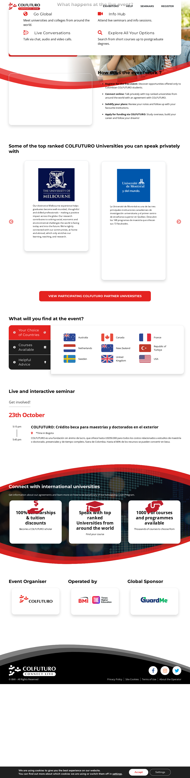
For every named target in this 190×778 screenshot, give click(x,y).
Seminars (147, 6)
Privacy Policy (114, 649)
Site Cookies (132, 649)
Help (129, 6)
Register (167, 6)
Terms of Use (149, 649)
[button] (11, 207)
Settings (160, 772)
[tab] (29, 303)
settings (117, 774)
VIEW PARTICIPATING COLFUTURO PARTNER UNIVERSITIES (95, 266)
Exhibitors (111, 6)
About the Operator (170, 649)
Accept (139, 772)
